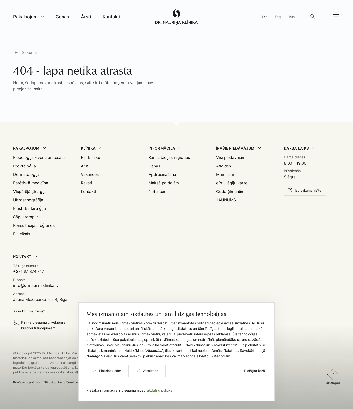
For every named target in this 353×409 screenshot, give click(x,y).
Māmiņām (225, 174)
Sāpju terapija (26, 216)
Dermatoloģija (26, 174)
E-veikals (21, 233)
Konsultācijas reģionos (34, 225)
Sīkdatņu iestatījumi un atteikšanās (70, 382)
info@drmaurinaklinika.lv (36, 285)
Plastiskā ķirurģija (29, 208)
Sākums (29, 52)
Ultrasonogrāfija (28, 199)
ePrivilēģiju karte (231, 182)
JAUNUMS (226, 199)
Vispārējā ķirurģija (30, 191)
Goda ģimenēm (230, 191)
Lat (264, 17)
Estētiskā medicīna (30, 182)
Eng (278, 17)
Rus (292, 17)
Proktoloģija (24, 166)
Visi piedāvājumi (231, 157)
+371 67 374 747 (28, 271)
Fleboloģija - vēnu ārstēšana (39, 157)
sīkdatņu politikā (159, 390)
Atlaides (223, 166)
